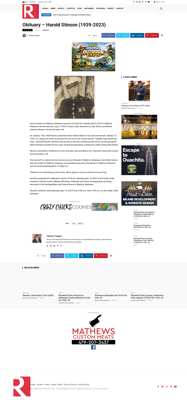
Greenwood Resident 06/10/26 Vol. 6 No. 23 (142, 226)
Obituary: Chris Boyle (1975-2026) (135, 106)
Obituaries (27, 30)
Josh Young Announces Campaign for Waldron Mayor (72, 15)
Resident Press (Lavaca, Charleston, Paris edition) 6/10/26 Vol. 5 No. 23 (144, 240)
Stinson (80, 223)
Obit (73, 223)
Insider (136, 210)
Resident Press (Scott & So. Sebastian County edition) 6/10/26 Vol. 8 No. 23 (144, 214)
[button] (161, 8)
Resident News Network (129, 108)
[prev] (159, 14)
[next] (163, 14)
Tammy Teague (34, 35)
